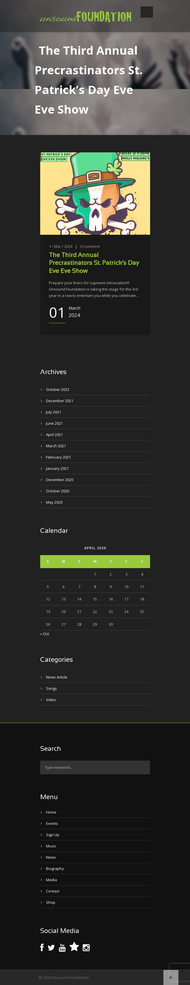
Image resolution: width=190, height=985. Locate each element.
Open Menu (147, 12)
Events (52, 823)
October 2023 (57, 389)
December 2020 (59, 479)
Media (51, 879)
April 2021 (54, 434)
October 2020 (57, 491)
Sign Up (52, 834)
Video (51, 699)
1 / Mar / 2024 (60, 246)
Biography (55, 868)
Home (51, 812)
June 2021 (54, 423)
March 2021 (56, 445)
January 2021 (57, 468)
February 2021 (58, 457)
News (51, 857)
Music (51, 846)
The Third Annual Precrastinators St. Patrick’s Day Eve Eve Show (94, 263)
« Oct (44, 633)
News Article (56, 677)
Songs (51, 688)
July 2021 (53, 412)
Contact (52, 891)
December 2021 (59, 400)
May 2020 (54, 502)
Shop (50, 902)
